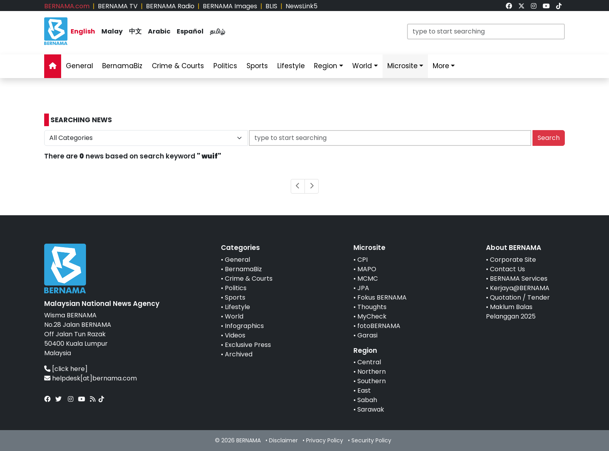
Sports (235, 297)
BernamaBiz (243, 269)
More (441, 66)
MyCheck (372, 316)
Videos (235, 335)
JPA (363, 288)
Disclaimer (283, 440)
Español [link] (190, 31)
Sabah (367, 399)
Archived (238, 354)
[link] (509, 6)
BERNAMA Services (518, 278)
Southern (371, 381)
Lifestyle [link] (291, 66)
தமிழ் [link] (217, 31)
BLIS (271, 6)
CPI (362, 259)
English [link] (83, 31)
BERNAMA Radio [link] (170, 6)
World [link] (362, 66)
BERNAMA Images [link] (230, 6)
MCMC (367, 278)
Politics (236, 288)
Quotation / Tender (520, 297)
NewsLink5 (302, 6)
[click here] (70, 368)
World (234, 316)
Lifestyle (237, 306)
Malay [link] (112, 31)
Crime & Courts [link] (178, 66)
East (364, 390)
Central (369, 362)
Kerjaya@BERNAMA (519, 288)
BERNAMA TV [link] (118, 6)
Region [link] (325, 66)
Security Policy (371, 440)
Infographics (244, 325)
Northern (371, 371)
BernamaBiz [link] (122, 66)
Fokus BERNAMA (382, 297)
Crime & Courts (249, 278)
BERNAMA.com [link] (67, 6)
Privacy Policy (324, 440)
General (237, 259)
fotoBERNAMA (378, 325)
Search (549, 137)
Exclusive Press (248, 344)
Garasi (367, 335)
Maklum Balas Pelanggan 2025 (511, 311)
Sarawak (370, 409)
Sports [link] (257, 66)
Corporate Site (513, 259)
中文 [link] (135, 31)
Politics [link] (225, 66)
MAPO (366, 269)
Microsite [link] (402, 66)
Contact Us (507, 269)
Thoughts (372, 306)
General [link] (79, 66)
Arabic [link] (159, 31)
